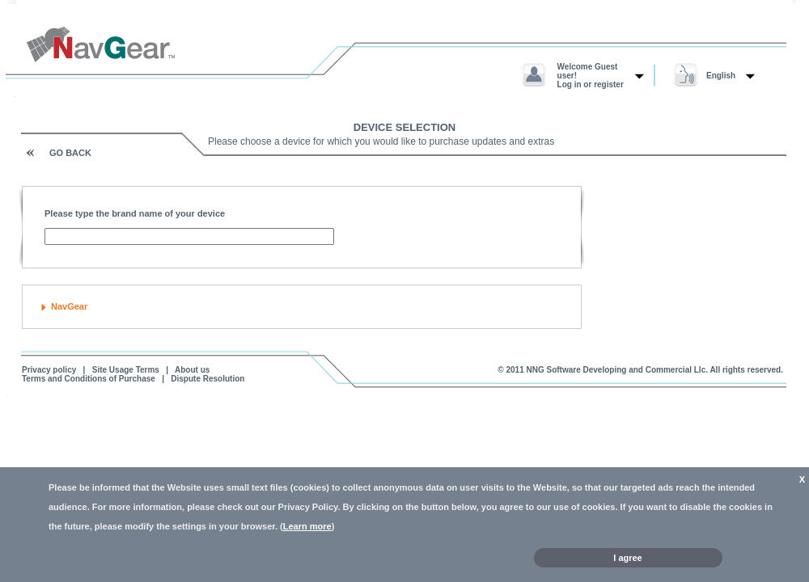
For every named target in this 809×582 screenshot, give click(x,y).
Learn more (307, 526)
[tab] (302, 306)
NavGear (69, 306)
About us (192, 369)
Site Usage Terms (125, 369)
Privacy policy (49, 369)
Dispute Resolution (207, 378)
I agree (627, 558)
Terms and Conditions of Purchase (88, 378)
